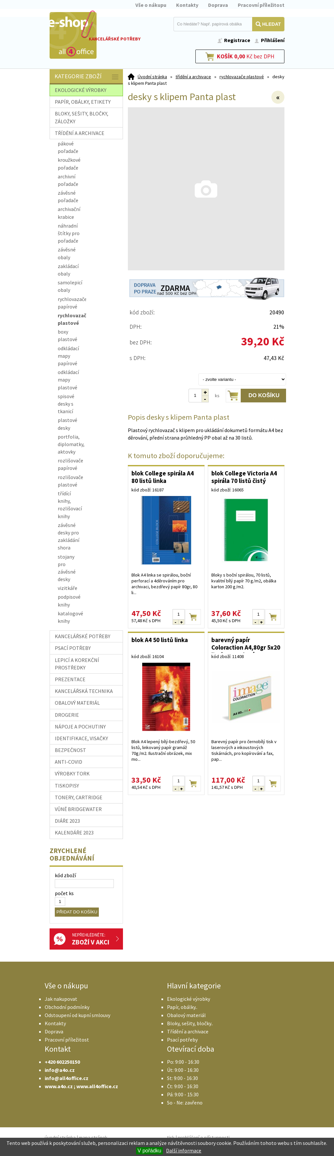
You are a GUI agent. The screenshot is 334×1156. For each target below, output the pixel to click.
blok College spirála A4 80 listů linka (162, 477)
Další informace (183, 1150)
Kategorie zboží (87, 76)
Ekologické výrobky (188, 999)
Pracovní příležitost (261, 5)
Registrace (237, 40)
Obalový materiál (186, 1015)
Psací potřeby (182, 1039)
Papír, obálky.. (182, 1007)
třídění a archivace (193, 77)
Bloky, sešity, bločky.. (190, 1023)
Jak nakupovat (61, 999)
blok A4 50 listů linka (159, 640)
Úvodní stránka (152, 77)
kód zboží (65, 875)
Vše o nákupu (150, 5)
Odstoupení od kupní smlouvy (77, 1015)
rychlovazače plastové (242, 77)
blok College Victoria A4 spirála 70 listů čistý (244, 477)
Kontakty (187, 5)
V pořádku (149, 1150)
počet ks (64, 893)
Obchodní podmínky (67, 1007)
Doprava (218, 5)
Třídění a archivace (187, 1031)
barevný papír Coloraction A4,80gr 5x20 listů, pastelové (245, 644)
